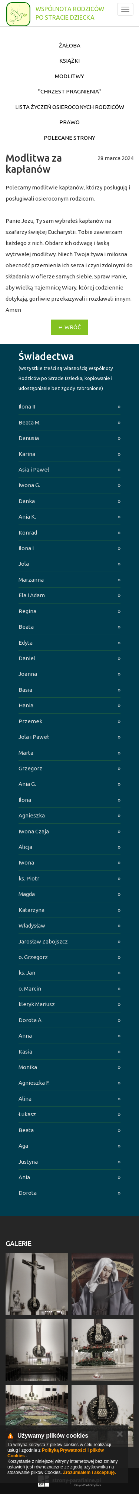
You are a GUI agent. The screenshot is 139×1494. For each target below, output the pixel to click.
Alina (25, 1098)
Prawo (69, 122)
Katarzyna (31, 910)
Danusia (29, 438)
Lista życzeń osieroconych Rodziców (69, 107)
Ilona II (27, 406)
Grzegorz (30, 768)
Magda (27, 894)
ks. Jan (27, 972)
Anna (25, 1035)
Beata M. (29, 422)
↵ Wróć (70, 327)
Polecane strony (69, 138)
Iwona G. (29, 485)
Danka (27, 501)
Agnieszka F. (34, 1083)
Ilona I (26, 548)
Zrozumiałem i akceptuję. (89, 1472)
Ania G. (27, 784)
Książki (69, 60)
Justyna (28, 1161)
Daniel (27, 658)
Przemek (30, 721)
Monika (28, 1067)
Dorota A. (31, 1020)
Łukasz (27, 1114)
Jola (24, 564)
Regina (27, 611)
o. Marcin (30, 988)
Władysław (32, 925)
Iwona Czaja (34, 831)
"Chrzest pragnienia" (69, 91)
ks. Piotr (29, 878)
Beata (26, 627)
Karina (27, 454)
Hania (26, 705)
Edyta (26, 642)
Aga (23, 1146)
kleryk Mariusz (37, 1004)
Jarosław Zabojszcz (43, 941)
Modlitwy (69, 76)
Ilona (25, 800)
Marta (26, 753)
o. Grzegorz (33, 957)
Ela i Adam (32, 595)
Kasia (25, 1051)
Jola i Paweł (34, 737)
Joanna (28, 674)
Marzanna (31, 579)
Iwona (26, 862)
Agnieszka (32, 815)
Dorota (28, 1193)
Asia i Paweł (34, 469)
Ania (24, 1177)
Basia (25, 690)
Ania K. (27, 516)
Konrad (28, 532)
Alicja (25, 847)
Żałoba (69, 45)
